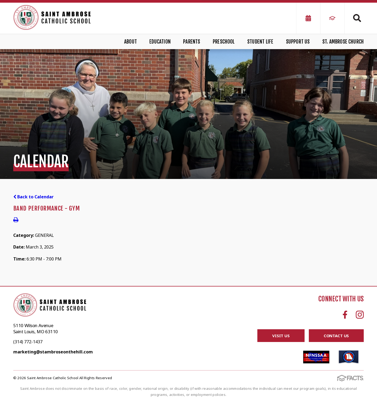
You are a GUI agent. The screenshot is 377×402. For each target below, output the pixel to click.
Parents (191, 42)
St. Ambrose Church (343, 42)
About (130, 42)
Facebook (345, 315)
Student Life (260, 42)
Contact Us (336, 335)
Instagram (360, 315)
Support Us (298, 42)
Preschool (224, 42)
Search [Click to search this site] (357, 18)
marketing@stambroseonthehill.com (53, 352)
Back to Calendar (33, 197)
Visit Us (281, 335)
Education (160, 42)
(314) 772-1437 (27, 342)
